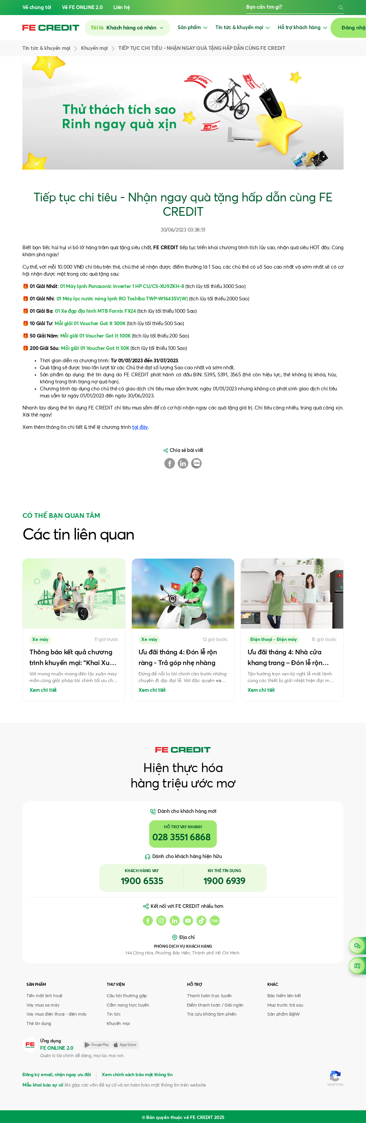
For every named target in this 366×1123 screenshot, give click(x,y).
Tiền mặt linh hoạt (44, 996)
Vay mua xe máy (42, 1005)
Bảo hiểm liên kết (284, 996)
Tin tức (114, 1014)
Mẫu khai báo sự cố (42, 1085)
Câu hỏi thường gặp (127, 996)
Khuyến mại (118, 1024)
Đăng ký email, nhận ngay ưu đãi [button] (56, 1074)
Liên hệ (121, 7)
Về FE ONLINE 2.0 (82, 7)
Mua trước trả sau (285, 1005)
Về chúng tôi (36, 7)
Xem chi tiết (43, 690)
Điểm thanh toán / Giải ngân (215, 1005)
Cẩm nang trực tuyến (128, 1005)
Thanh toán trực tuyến (209, 996)
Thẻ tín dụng (38, 1024)
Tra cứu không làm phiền (211, 1014)
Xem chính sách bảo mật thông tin (137, 1074)
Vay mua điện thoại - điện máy (56, 1014)
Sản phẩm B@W (283, 1014)
